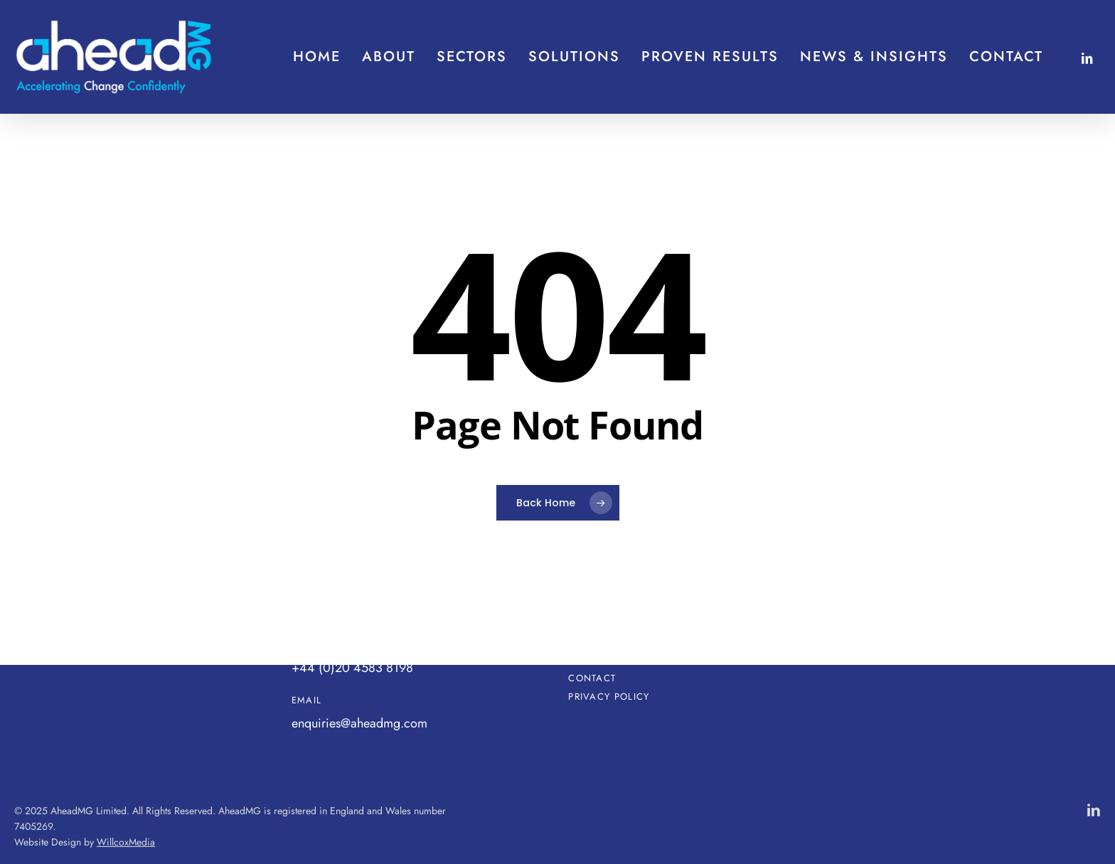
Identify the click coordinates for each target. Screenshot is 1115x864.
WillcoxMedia (126, 842)
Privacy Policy (608, 696)
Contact (592, 678)
